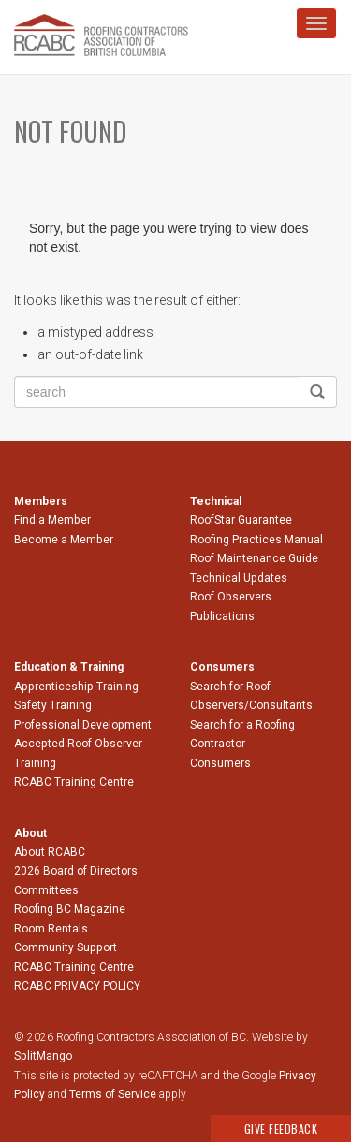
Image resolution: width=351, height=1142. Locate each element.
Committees (46, 890)
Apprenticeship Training (76, 686)
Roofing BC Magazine (69, 909)
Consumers (220, 763)
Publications (222, 616)
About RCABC (49, 852)
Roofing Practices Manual (256, 539)
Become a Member (63, 539)
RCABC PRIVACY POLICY (77, 985)
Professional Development (83, 724)
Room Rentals (51, 928)
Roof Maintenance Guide (254, 558)
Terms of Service (112, 1094)
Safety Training (53, 705)
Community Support (65, 947)
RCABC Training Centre (74, 781)
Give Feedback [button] (281, 1128)
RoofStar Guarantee (241, 520)
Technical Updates (238, 578)
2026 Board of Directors (76, 870)
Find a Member (52, 520)
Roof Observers (230, 596)
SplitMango (43, 1055)
